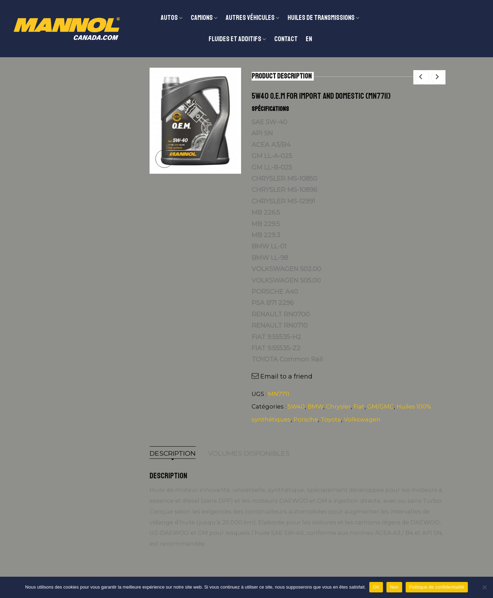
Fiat (359, 406)
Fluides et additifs (235, 39)
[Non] (484, 587)
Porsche (305, 419)
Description (173, 453)
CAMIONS (202, 17)
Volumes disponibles (249, 453)
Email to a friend (286, 376)
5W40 (296, 406)
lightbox (164, 158)
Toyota (331, 419)
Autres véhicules (250, 17)
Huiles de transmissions (321, 17)
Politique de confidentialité (436, 587)
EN (309, 39)
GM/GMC (380, 406)
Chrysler (338, 406)
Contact (286, 39)
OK (376, 587)
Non (394, 587)
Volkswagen (362, 419)
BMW (315, 406)
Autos (169, 17)
